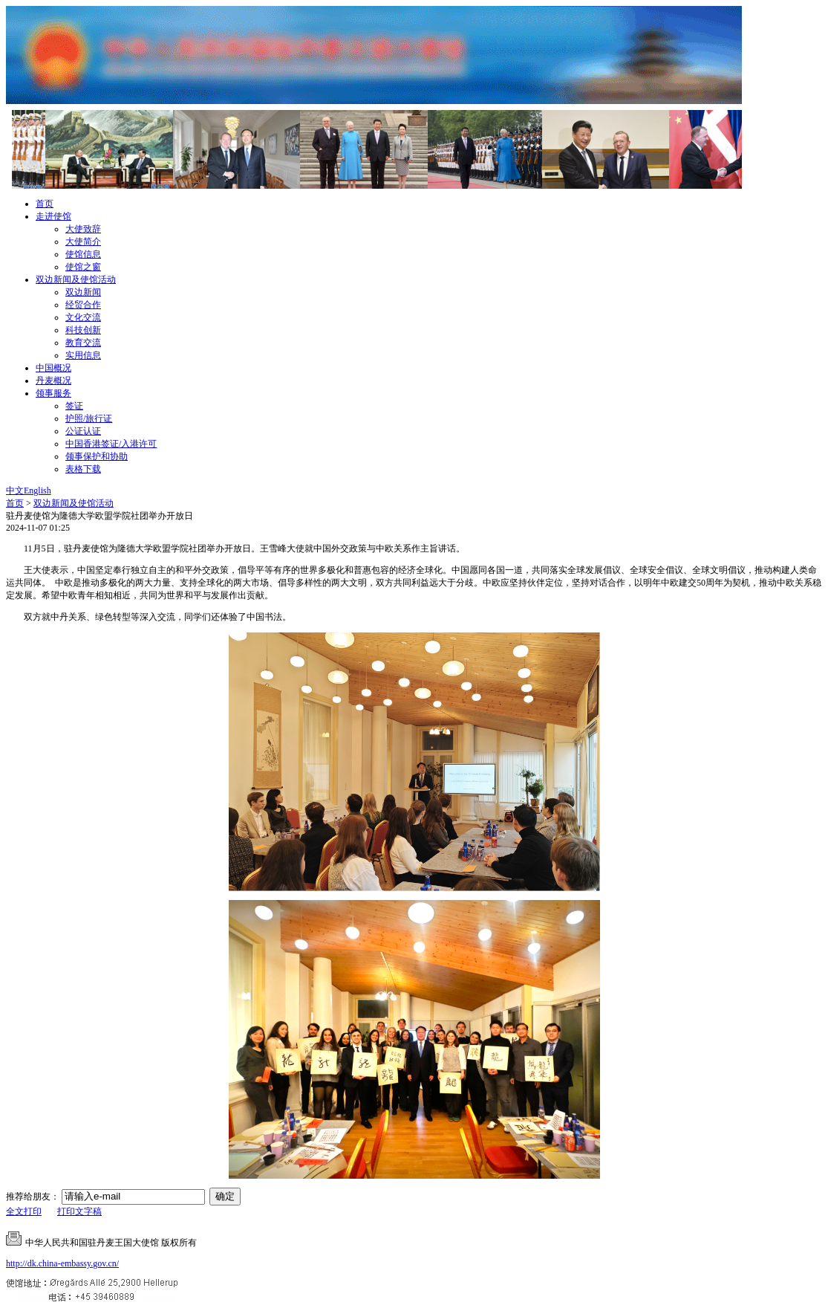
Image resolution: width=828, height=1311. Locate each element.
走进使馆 (53, 216)
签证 (74, 406)
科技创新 (83, 330)
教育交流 (83, 342)
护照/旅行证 (88, 418)
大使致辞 (83, 229)
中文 (15, 490)
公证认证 (83, 431)
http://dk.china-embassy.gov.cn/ (62, 1263)
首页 (44, 203)
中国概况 (53, 368)
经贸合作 (83, 305)
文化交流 (83, 317)
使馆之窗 (83, 267)
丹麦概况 (53, 380)
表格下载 (83, 469)
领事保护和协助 (96, 456)
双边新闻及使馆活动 (76, 279)
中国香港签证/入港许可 (111, 443)
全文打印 (24, 1211)
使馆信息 (83, 254)
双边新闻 (83, 292)
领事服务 (53, 393)
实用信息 (83, 355)
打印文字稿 (79, 1211)
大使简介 (83, 241)
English (37, 490)
